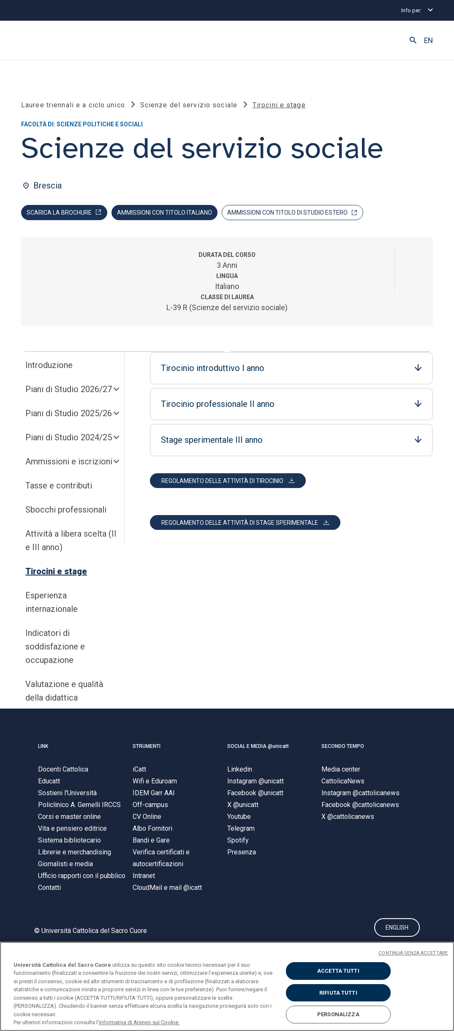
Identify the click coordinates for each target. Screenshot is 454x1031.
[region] (227, 986)
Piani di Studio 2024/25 (68, 440)
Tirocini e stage (56, 574)
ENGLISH (397, 930)
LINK (43, 748)
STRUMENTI (146, 748)
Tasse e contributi (58, 488)
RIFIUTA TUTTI (338, 993)
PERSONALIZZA (338, 1014)
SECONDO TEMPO (342, 748)
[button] (413, 40)
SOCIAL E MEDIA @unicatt (258, 748)
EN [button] (428, 40)
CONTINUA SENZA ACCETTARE (413, 953)
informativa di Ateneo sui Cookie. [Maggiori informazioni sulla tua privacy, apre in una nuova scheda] (139, 1022)
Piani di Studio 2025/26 (68, 416)
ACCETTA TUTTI (338, 971)
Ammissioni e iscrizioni (68, 464)
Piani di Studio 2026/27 (68, 392)
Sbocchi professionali (65, 512)
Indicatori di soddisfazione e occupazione (55, 649)
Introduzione (49, 368)
